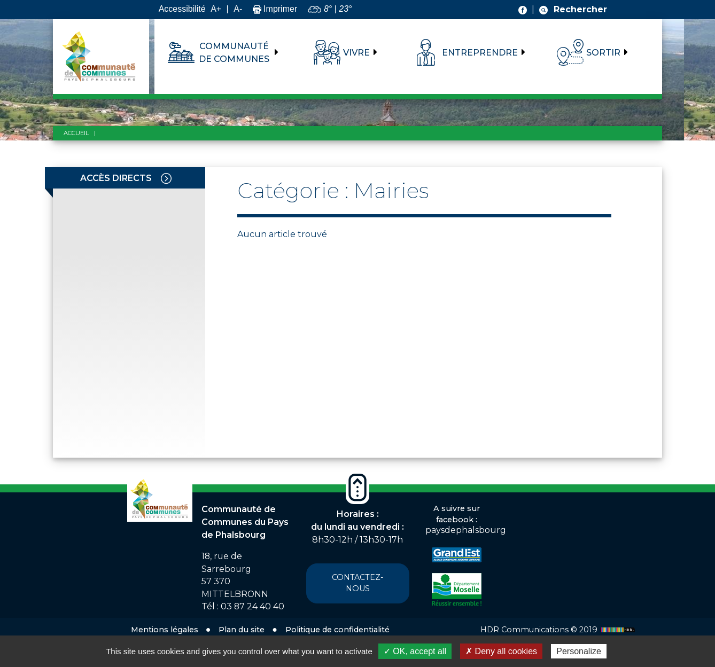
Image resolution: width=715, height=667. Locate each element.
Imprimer (275, 8)
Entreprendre (480, 53)
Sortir (603, 53)
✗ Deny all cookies (501, 651)
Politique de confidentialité (337, 629)
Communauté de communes (234, 52)
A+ (216, 8)
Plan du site (242, 629)
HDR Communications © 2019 (559, 629)
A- (238, 8)
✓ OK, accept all (415, 651)
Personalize (578, 651)
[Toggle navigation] (166, 177)
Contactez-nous (358, 583)
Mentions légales (164, 629)
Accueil (76, 133)
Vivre (356, 53)
